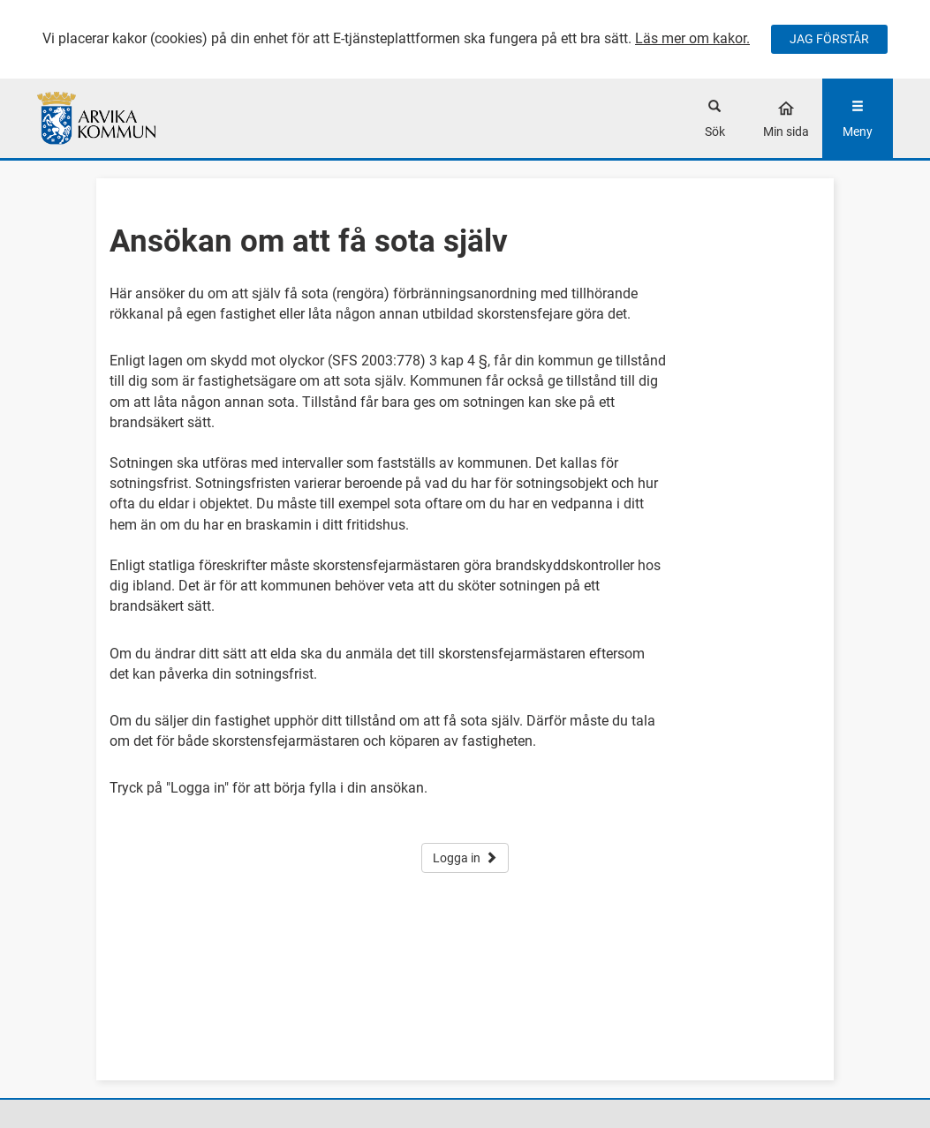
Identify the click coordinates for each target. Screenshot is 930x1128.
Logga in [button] (465, 858)
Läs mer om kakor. (692, 38)
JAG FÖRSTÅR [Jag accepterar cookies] (829, 39)
